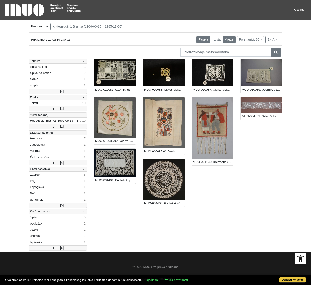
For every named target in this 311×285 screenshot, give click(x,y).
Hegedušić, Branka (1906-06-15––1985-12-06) (87, 26)
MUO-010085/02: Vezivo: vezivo (115, 141)
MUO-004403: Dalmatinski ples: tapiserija (213, 162)
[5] (58, 205)
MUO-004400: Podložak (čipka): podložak (164, 203)
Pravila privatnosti (176, 280)
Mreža (229, 39)
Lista (217, 39)
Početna (298, 9)
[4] (58, 91)
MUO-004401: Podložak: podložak (115, 180)
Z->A (271, 39)
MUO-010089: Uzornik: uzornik (115, 89)
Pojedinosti (151, 280)
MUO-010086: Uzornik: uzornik (262, 89)
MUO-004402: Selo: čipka (259, 116)
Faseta (203, 39)
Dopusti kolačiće (292, 279)
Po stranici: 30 (249, 39)
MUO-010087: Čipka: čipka (211, 89)
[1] (58, 108)
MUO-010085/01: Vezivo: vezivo (164, 151)
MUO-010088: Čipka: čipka (162, 89)
